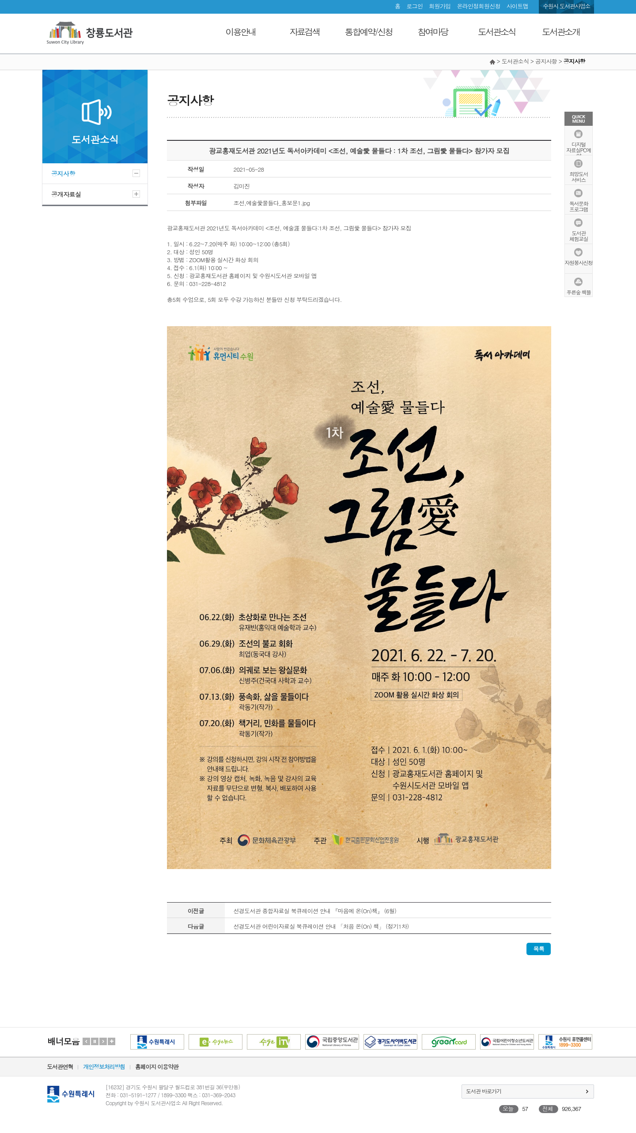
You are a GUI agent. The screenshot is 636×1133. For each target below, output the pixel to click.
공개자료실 (66, 194)
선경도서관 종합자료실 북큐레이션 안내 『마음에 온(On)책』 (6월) (315, 911)
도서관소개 (560, 31)
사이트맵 (517, 6)
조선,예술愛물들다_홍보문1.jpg (272, 203)
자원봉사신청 (579, 262)
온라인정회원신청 (478, 6)
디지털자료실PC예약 (578, 149)
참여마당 (433, 31)
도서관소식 (496, 31)
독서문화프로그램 (578, 205)
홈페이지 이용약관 (156, 1066)
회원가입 (439, 6)
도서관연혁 (60, 1066)
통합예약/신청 (368, 31)
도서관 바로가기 (483, 1091)
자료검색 (305, 31)
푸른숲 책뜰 (578, 291)
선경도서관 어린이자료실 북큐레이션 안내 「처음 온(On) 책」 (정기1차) (321, 926)
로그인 (414, 6)
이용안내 (241, 31)
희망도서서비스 (578, 176)
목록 (538, 949)
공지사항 (63, 173)
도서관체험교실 (578, 235)
